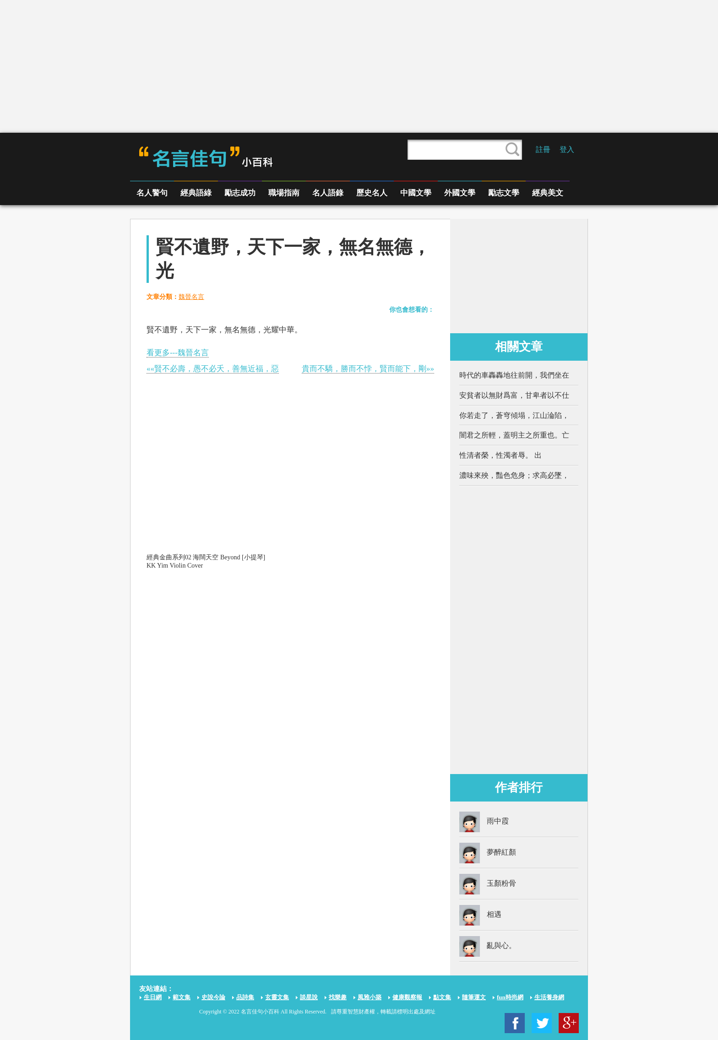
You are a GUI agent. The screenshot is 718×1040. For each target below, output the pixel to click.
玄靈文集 (277, 997)
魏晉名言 (191, 296)
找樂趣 (338, 997)
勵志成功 (240, 193)
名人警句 (152, 193)
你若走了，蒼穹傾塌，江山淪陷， (514, 415)
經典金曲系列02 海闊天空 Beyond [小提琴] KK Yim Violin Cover (206, 561)
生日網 (153, 997)
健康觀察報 (407, 997)
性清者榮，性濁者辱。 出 (500, 455)
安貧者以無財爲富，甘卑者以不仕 (514, 395)
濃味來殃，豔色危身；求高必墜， (514, 475)
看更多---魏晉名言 (178, 352)
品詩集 (245, 997)
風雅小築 (369, 997)
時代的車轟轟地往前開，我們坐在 (514, 375)
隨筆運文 (474, 997)
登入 (567, 149)
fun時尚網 (510, 997)
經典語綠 (196, 193)
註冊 (543, 149)
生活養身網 (549, 997)
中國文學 (415, 193)
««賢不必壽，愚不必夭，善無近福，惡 (213, 368)
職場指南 (283, 193)
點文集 (442, 997)
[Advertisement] (359, 66)
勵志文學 (503, 193)
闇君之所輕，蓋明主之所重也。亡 (514, 435)
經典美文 (547, 193)
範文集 (181, 997)
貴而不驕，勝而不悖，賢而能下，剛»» (368, 368)
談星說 (309, 997)
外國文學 (459, 193)
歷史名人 (371, 193)
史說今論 (213, 997)
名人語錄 (327, 193)
